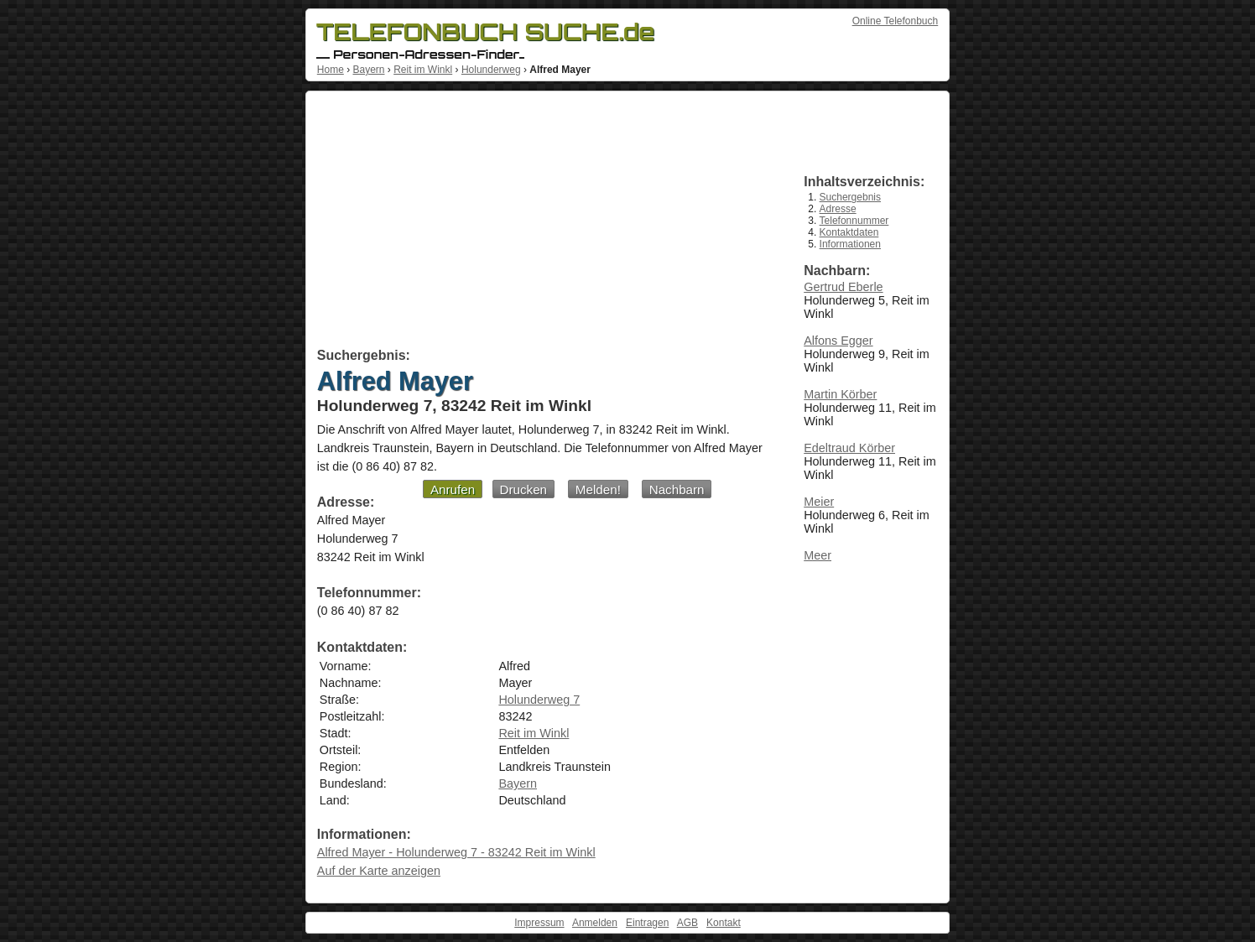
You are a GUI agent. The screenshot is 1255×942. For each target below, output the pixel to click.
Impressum (539, 923)
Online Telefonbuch (895, 21)
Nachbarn (677, 489)
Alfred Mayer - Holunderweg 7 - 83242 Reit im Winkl (456, 852)
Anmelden (594, 923)
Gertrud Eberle (843, 287)
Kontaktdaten (849, 232)
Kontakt (723, 923)
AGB (687, 923)
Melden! (598, 489)
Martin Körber (840, 394)
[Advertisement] (541, 222)
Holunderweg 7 (539, 699)
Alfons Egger (838, 340)
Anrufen (452, 489)
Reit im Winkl (422, 69)
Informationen (850, 244)
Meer (817, 555)
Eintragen (647, 923)
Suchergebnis (850, 197)
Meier (819, 501)
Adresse (838, 209)
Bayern (368, 69)
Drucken (524, 489)
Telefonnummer (854, 220)
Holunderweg (491, 69)
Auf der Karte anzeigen (378, 870)
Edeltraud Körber (849, 448)
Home (330, 69)
